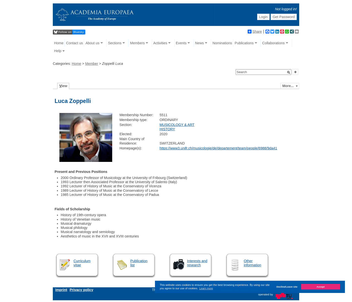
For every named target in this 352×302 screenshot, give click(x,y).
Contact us (74, 43)
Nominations (222, 43)
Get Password (284, 17)
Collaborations (273, 43)
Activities (160, 43)
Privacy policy (81, 290)
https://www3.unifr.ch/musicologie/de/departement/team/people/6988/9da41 (218, 148)
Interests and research (197, 263)
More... (288, 86)
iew (63, 86)
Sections (114, 43)
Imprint (61, 290)
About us (92, 43)
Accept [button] (321, 286)
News (199, 43)
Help (57, 51)
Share (255, 32)
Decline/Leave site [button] (286, 286)
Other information (252, 263)
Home (58, 43)
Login (263, 17)
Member (91, 64)
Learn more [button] (206, 288)
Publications (244, 43)
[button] (289, 72)
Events (181, 43)
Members (137, 43)
